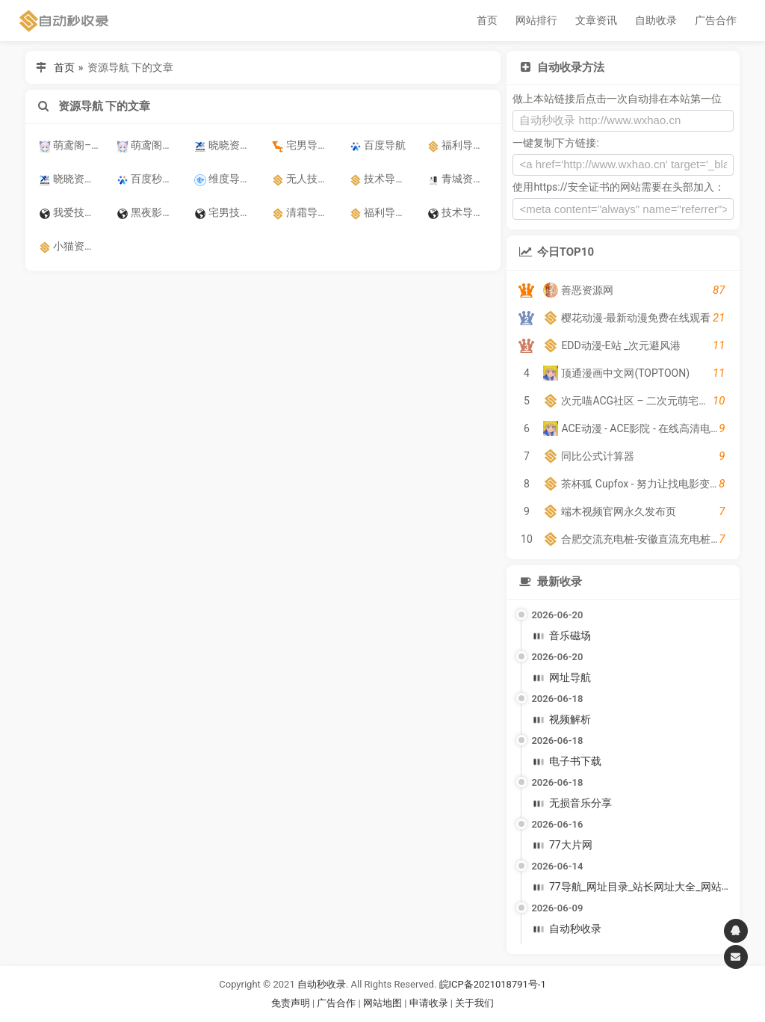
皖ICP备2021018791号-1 (492, 984)
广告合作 (716, 20)
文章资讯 (596, 20)
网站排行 (536, 20)
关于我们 (474, 1003)
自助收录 (656, 20)
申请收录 (428, 1003)
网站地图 (383, 1003)
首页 (487, 20)
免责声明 (290, 1003)
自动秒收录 (321, 984)
